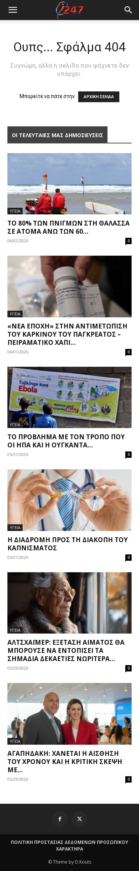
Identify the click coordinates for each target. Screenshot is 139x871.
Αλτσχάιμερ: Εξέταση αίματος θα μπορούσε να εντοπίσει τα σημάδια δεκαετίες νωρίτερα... (66, 650)
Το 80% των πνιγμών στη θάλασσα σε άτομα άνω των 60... (68, 227)
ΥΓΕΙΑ (15, 211)
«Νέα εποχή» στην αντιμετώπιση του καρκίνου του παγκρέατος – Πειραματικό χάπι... (67, 334)
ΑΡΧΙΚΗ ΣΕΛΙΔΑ (99, 96)
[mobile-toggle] (12, 10)
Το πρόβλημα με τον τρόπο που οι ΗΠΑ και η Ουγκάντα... (66, 441)
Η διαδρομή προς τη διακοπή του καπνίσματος (67, 543)
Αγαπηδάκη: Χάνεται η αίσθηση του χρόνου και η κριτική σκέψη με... (64, 761)
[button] (128, 10)
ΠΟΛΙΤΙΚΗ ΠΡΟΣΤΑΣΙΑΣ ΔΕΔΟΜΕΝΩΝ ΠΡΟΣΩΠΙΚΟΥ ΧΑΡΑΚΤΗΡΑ (69, 845)
